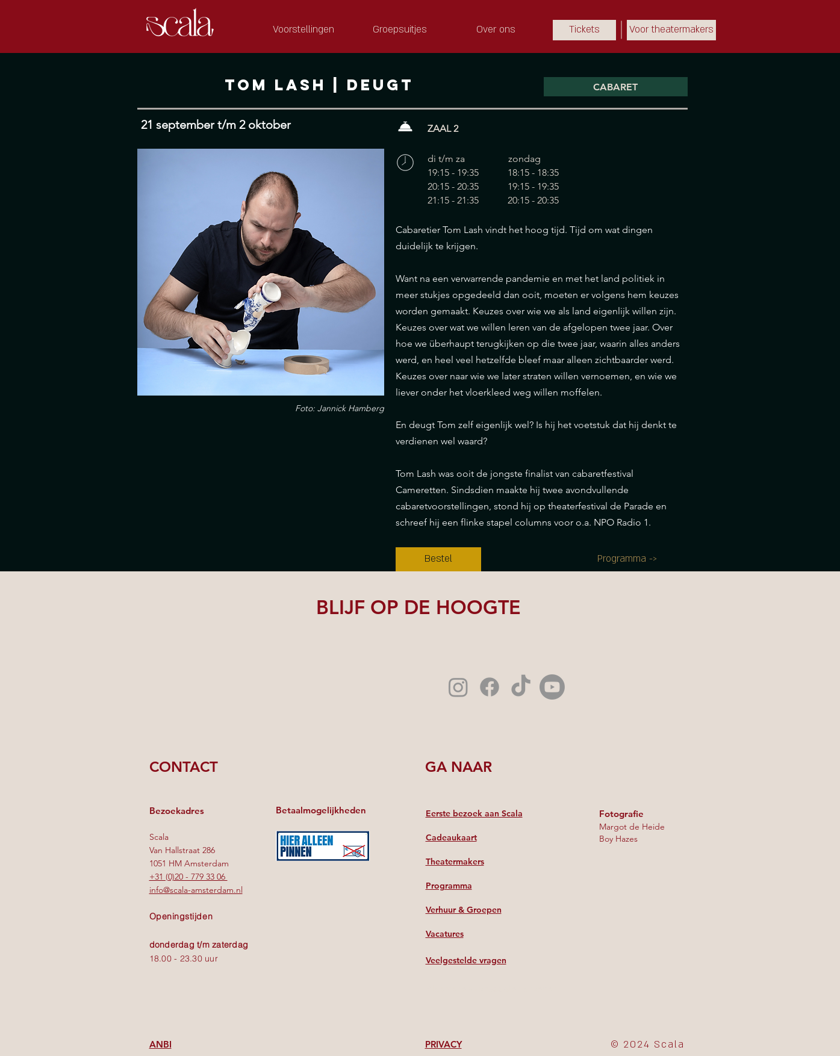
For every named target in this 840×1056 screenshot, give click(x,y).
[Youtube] (552, 687)
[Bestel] (438, 559)
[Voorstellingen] (303, 30)
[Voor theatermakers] (671, 30)
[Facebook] (489, 687)
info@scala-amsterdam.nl (196, 889)
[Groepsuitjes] (400, 30)
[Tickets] (584, 30)
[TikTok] (521, 687)
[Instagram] (458, 687)
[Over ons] (496, 30)
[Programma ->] (627, 559)
